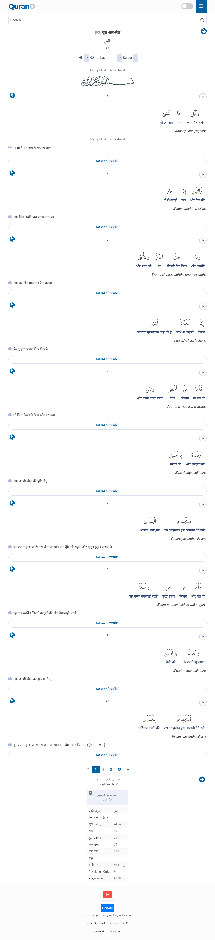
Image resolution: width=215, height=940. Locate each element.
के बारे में (99, 931)
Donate (107, 908)
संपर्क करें (115, 931)
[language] (12, 96)
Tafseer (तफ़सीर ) (107, 161)
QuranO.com (104, 923)
